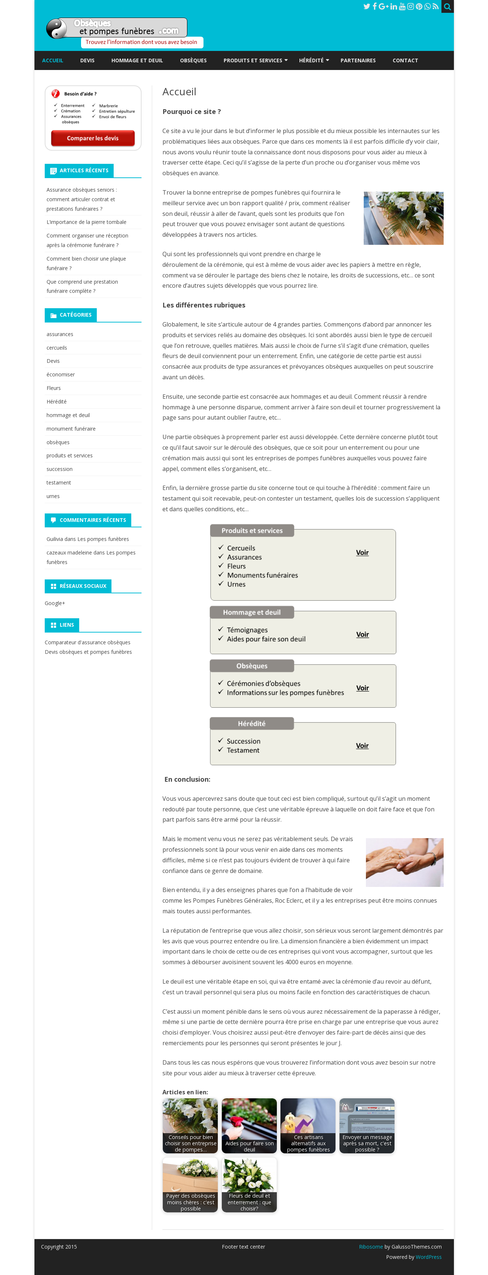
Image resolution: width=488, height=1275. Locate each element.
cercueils (57, 347)
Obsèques (193, 60)
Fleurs (54, 387)
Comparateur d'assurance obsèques (88, 642)
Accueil (52, 60)
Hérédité (311, 60)
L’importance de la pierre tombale (86, 221)
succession (60, 468)
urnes (53, 496)
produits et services (70, 455)
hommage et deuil (68, 415)
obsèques (58, 442)
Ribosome (371, 1246)
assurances (60, 334)
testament (59, 482)
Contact (405, 60)
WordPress (428, 1256)
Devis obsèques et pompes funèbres (88, 651)
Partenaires (358, 60)
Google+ (55, 603)
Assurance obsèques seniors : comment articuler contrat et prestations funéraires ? (82, 199)
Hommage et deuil (137, 60)
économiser (61, 374)
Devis (87, 60)
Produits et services (253, 60)
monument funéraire (71, 428)
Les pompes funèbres (103, 538)
